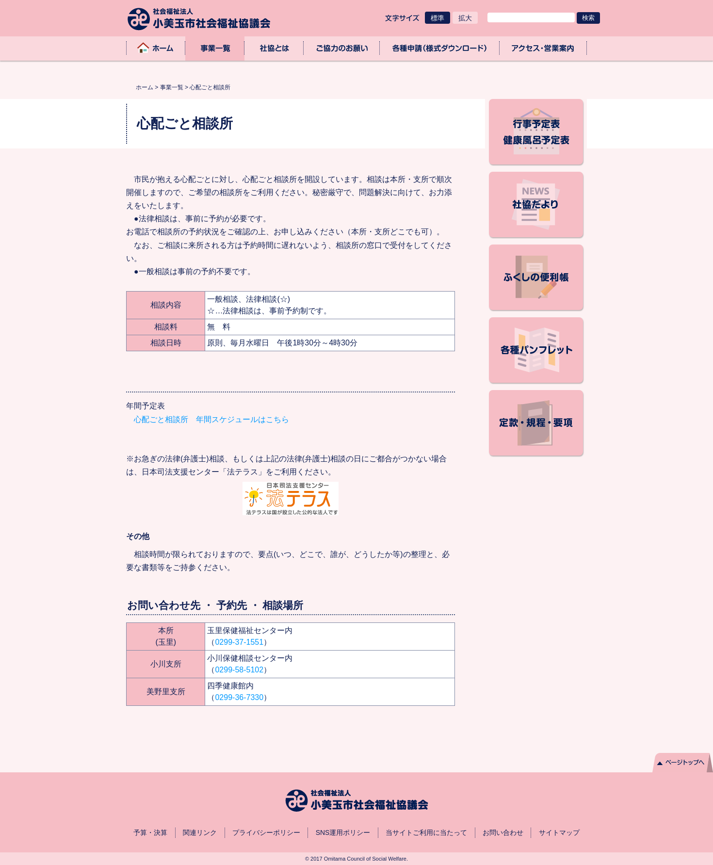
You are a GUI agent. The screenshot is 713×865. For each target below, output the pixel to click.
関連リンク (200, 832)
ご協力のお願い (342, 48)
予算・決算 (150, 832)
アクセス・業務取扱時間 (543, 48)
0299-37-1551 (239, 642)
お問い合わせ (503, 832)
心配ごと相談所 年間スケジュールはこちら (207, 419)
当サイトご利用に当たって (426, 832)
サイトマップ (559, 832)
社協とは (274, 48)
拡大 (465, 18)
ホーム (155, 48)
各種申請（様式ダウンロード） (440, 48)
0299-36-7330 (239, 697)
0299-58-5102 (239, 670)
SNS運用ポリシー (343, 832)
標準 (437, 18)
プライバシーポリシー (266, 832)
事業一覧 (214, 48)
